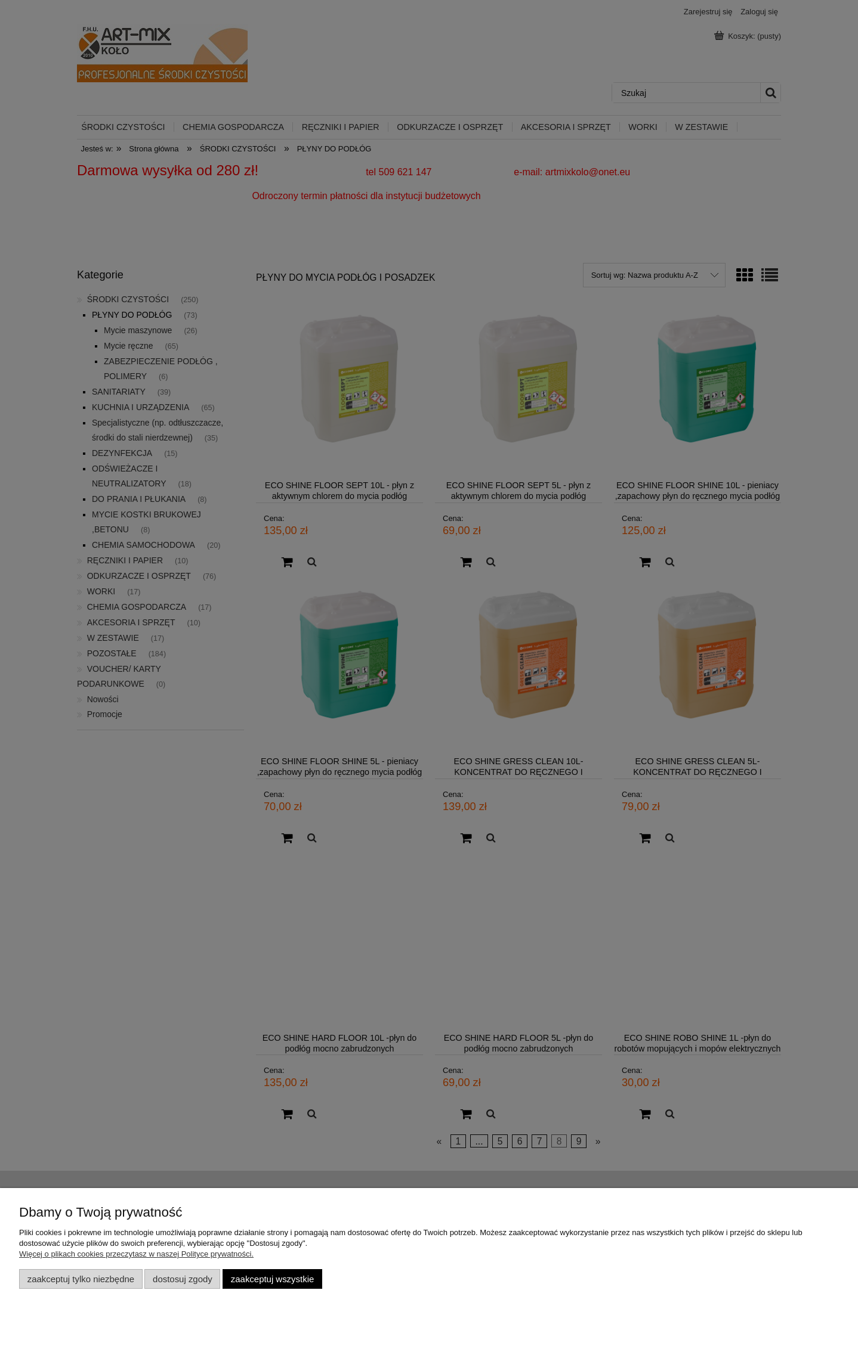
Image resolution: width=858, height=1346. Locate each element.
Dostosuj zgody (182, 1279)
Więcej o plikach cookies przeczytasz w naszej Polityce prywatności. (136, 1253)
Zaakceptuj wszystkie (272, 1279)
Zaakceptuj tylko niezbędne (80, 1279)
